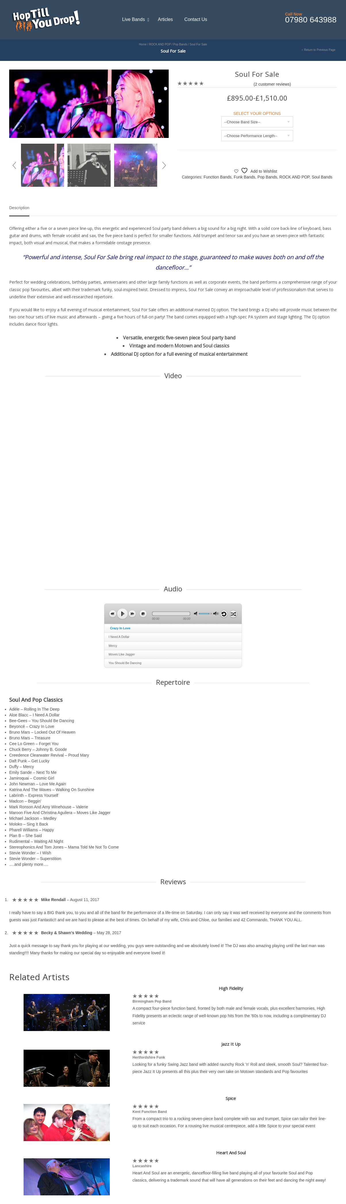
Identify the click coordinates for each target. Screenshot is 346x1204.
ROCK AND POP (160, 44)
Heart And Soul (231, 1152)
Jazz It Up (231, 1044)
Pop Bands (180, 44)
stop (143, 614)
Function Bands (217, 177)
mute (196, 613)
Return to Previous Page (319, 49)
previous (113, 614)
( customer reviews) (272, 84)
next (132, 614)
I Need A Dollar (119, 636)
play (122, 614)
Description (19, 208)
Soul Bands (322, 177)
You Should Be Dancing (125, 663)
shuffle (233, 614)
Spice (231, 1098)
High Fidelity (231, 988)
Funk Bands (244, 177)
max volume (215, 613)
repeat (224, 614)
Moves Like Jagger (122, 654)
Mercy (113, 645)
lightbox (20, 127)
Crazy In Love (120, 628)
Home (143, 44)
